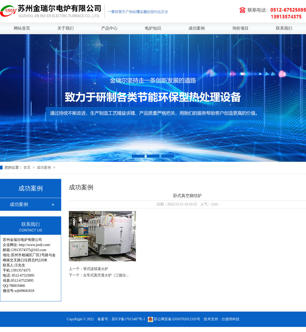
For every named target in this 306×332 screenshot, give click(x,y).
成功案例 (196, 28)
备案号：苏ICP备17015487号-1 (121, 319)
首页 (27, 167)
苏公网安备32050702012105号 (174, 319)
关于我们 (65, 28)
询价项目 (240, 28)
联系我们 (284, 28)
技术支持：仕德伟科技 (221, 319)
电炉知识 (153, 28)
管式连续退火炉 (95, 269)
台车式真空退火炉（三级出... (106, 275)
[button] (138, 156)
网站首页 (22, 28)
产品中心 (109, 28)
